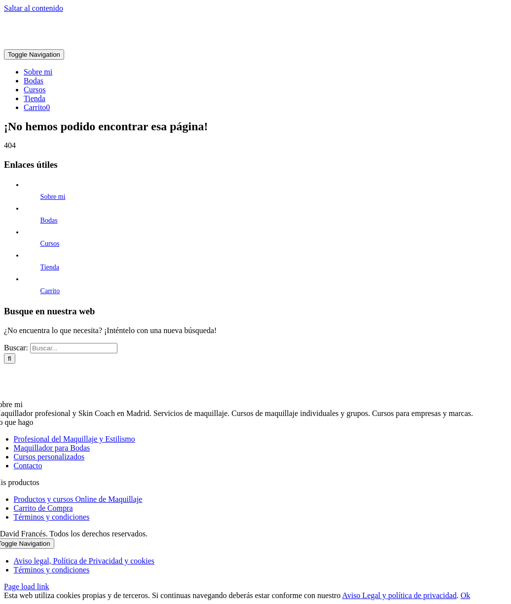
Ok (466, 595)
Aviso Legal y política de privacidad (399, 595)
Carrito (50, 291)
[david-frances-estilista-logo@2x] (149, 44)
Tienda (49, 267)
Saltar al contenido (33, 8)
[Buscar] (9, 358)
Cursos (50, 243)
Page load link (26, 586)
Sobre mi (53, 196)
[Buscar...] (73, 348)
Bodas (49, 220)
